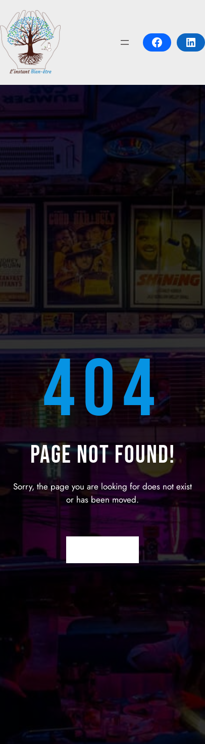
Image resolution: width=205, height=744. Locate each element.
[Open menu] (125, 42)
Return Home (103, 550)
